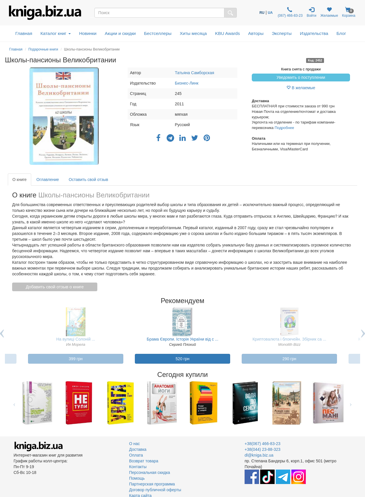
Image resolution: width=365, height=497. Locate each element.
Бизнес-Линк (186, 83)
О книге (19, 179)
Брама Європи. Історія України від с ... (182, 339)
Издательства (314, 33)
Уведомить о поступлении (301, 77)
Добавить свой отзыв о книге (55, 286)
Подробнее (284, 128)
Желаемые (329, 12)
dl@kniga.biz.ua (259, 455)
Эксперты (282, 33)
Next (350, 402)
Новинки (87, 33)
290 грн (289, 358)
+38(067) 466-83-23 (262, 443)
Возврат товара (143, 461)
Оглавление (47, 179)
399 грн (76, 358)
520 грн (182, 358)
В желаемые (300, 87)
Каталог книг (55, 33)
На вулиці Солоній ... (75, 339)
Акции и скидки (120, 33)
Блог (341, 33)
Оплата (136, 455)
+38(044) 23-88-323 (262, 449)
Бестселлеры (158, 33)
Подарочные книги (43, 49)
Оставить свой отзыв (88, 179)
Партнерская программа (152, 484)
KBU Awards (227, 33)
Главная (23, 33)
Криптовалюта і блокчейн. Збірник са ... (289, 339)
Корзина (348, 12)
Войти (311, 12)
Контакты (137, 466)
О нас (134, 443)
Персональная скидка (149, 472)
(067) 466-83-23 (290, 12)
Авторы (255, 33)
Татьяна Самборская (194, 72)
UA (270, 13)
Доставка (137, 449)
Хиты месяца (193, 33)
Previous (14, 402)
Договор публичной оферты (155, 489)
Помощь (137, 478)
